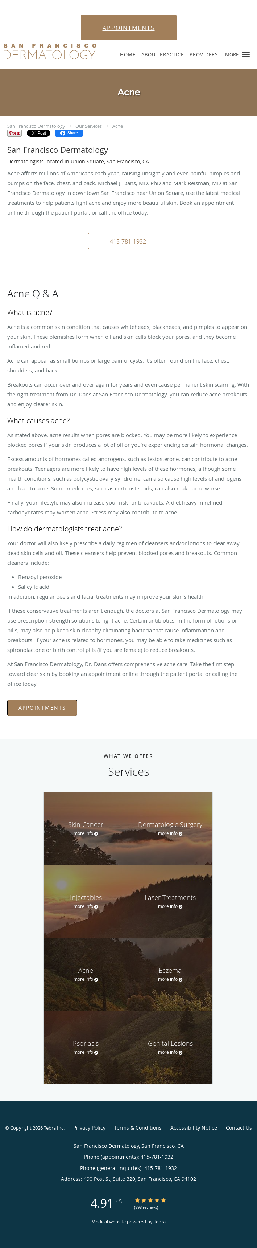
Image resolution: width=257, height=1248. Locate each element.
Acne (117, 126)
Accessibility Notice (193, 1127)
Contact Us (239, 1127)
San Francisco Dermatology (36, 126)
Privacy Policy (89, 1127)
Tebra (160, 1221)
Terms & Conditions (138, 1127)
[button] (246, 54)
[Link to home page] (66, 51)
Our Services (88, 126)
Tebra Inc (53, 1128)
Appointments (42, 707)
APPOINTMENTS (129, 28)
